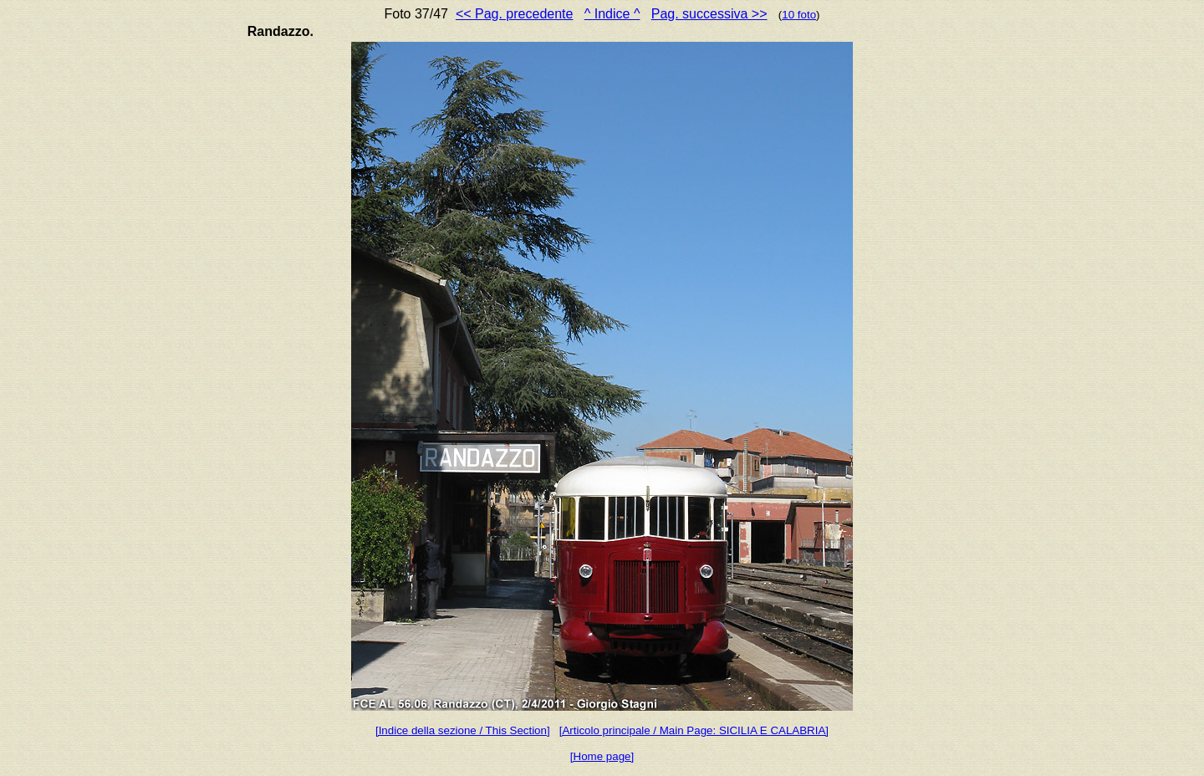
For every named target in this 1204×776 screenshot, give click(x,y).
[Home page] (602, 756)
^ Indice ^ (612, 14)
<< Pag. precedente (515, 14)
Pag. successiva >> (709, 14)
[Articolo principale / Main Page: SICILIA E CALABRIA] (694, 730)
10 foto (799, 14)
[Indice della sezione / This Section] (462, 730)
